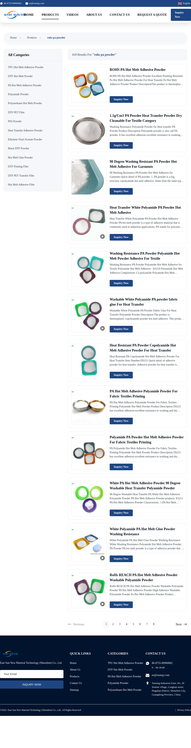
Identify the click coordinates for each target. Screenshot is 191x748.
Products (50, 14)
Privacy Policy (184, 710)
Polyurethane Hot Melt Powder (125, 689)
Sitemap (74, 689)
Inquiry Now (179, 14)
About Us (94, 14)
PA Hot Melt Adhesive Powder (124, 676)
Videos (72, 14)
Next (181, 624)
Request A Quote (152, 14)
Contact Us (120, 14)
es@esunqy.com (36, 3)
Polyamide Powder (118, 683)
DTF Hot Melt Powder (120, 669)
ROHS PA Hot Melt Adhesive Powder (138, 70)
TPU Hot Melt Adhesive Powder (125, 663)
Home (29, 14)
